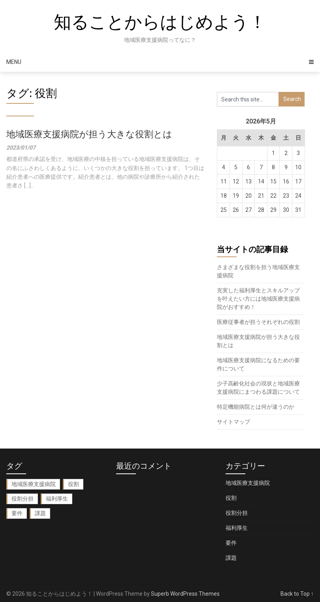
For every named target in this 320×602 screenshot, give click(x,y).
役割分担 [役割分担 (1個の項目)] (22, 498)
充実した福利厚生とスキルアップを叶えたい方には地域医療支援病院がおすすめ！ (258, 298)
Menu (13, 62)
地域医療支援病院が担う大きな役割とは (89, 134)
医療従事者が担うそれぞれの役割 (258, 322)
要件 (231, 543)
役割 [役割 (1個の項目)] (73, 484)
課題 (231, 558)
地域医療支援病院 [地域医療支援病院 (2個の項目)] (33, 484)
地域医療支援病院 (248, 483)
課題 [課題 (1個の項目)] (40, 513)
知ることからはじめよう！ (160, 22)
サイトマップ (233, 422)
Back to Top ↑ (297, 594)
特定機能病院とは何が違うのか (255, 407)
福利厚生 (237, 528)
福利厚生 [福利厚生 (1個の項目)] (57, 498)
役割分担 (237, 513)
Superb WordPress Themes (185, 594)
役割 (231, 498)
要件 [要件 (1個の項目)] (17, 513)
